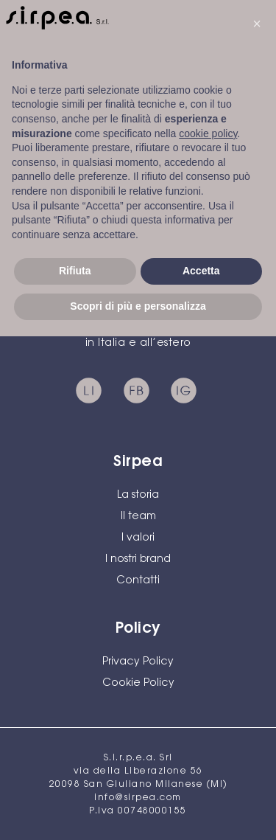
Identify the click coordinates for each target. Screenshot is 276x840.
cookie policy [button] (208, 133)
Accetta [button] (201, 271)
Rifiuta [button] (75, 271)
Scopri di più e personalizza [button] (137, 306)
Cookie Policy (138, 683)
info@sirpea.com (138, 798)
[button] (257, 23)
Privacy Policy (138, 662)
